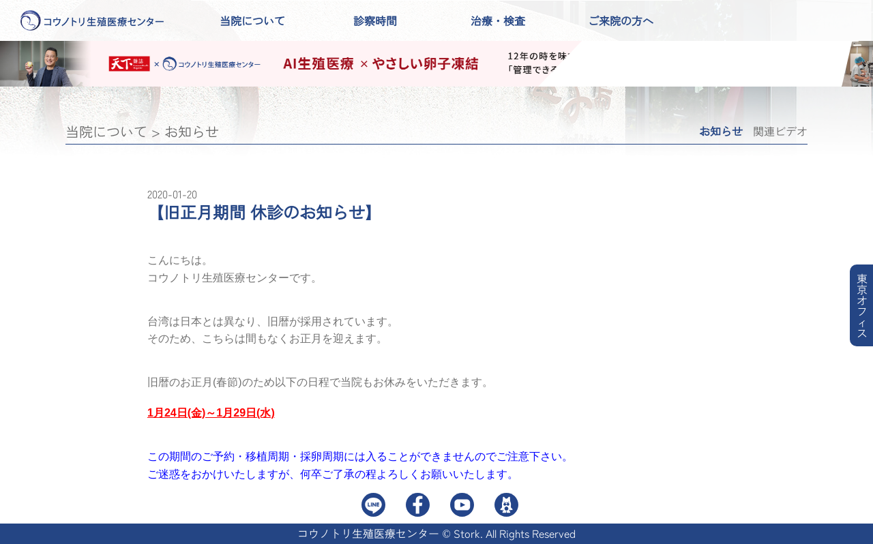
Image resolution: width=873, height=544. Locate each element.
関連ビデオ (780, 131)
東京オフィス (862, 305)
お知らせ (191, 131)
